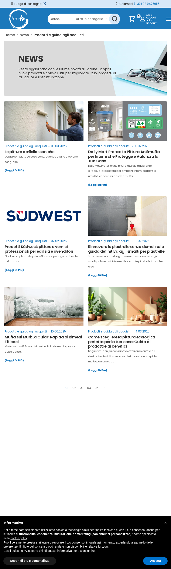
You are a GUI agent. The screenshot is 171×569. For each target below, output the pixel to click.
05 (97, 388)
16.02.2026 (141, 146)
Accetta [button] (155, 560)
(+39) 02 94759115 (146, 4)
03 (82, 388)
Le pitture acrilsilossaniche (29, 151)
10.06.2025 (58, 331)
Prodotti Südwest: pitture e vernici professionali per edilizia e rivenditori (39, 249)
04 (89, 388)
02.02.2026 (59, 241)
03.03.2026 (59, 146)
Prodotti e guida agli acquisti (26, 146)
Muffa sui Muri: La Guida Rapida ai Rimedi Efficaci (43, 339)
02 (74, 388)
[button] (165, 522)
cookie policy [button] (18, 538)
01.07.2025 (141, 241)
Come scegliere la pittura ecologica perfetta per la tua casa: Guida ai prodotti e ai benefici (121, 341)
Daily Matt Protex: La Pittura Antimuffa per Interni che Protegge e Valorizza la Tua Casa (124, 156)
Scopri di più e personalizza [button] (29, 560)
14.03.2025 (141, 331)
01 (66, 388)
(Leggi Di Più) (14, 170)
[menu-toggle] (168, 18)
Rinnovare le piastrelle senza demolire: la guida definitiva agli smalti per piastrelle (126, 249)
